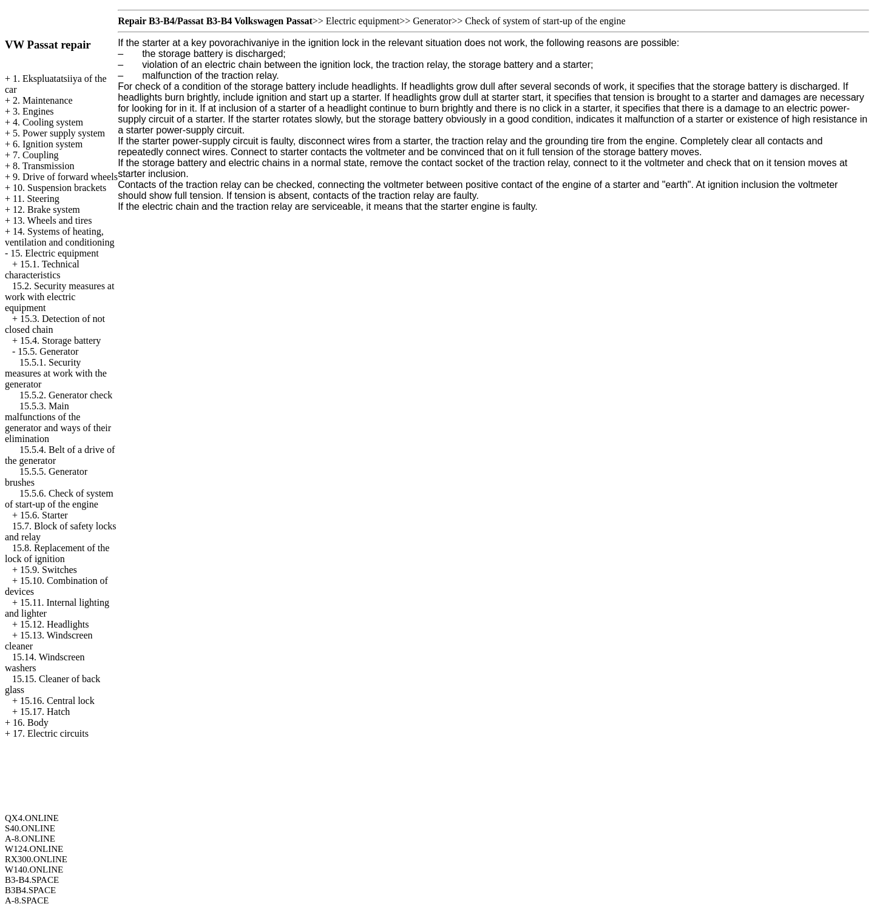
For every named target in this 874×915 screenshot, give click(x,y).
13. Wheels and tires (52, 220)
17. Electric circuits (51, 733)
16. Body (31, 722)
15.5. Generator (48, 351)
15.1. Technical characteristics (42, 269)
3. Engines (33, 111)
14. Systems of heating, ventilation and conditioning (59, 236)
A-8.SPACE (27, 900)
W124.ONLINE (34, 849)
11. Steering (36, 198)
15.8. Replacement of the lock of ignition (57, 553)
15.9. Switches (48, 570)
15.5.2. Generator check (65, 395)
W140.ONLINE (34, 869)
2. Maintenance (43, 100)
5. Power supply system (59, 133)
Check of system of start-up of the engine (545, 21)
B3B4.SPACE (30, 890)
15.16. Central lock (57, 700)
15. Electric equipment (54, 253)
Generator (432, 21)
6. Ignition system (48, 144)
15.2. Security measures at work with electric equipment (59, 297)
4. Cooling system (48, 122)
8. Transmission (43, 166)
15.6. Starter (44, 515)
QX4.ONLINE (32, 818)
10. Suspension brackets (59, 188)
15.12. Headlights (54, 624)
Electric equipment (362, 21)
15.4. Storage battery (60, 340)
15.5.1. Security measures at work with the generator (56, 373)
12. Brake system (46, 209)
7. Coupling (36, 155)
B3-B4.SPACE (32, 880)
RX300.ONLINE (36, 859)
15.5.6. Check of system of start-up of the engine (59, 498)
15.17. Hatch (45, 711)
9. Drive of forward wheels (65, 177)
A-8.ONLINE (30, 838)
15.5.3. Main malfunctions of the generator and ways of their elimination (58, 422)
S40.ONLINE (30, 828)
